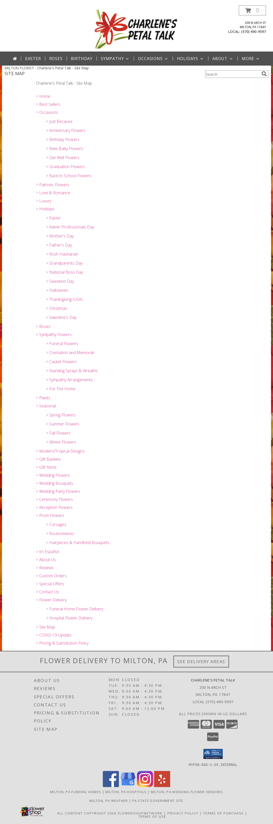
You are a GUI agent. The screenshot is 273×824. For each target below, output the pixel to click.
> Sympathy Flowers (54, 334)
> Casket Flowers (61, 361)
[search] (264, 74)
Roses (56, 58)
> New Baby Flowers (64, 148)
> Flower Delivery (51, 600)
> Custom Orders (51, 575)
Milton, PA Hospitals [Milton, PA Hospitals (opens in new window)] (126, 791)
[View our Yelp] (162, 785)
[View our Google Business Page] (128, 785)
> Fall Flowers (58, 433)
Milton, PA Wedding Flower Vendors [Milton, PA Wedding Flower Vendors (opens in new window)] (187, 791)
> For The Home (60, 389)
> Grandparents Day (64, 263)
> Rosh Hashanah (62, 254)
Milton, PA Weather (108, 800)
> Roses (43, 326)
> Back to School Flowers (69, 175)
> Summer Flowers (62, 424)
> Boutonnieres (60, 533)
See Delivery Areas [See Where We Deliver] (201, 661)
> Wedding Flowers (53, 475)
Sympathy (115, 58)
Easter (33, 58)
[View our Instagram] (145, 785)
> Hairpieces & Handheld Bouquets (77, 542)
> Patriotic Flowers (52, 184)
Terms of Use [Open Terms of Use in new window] (152, 816)
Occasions (153, 58)
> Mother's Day (60, 236)
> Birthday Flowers (62, 139)
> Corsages (56, 524)
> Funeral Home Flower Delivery (74, 609)
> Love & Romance (53, 193)
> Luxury (43, 201)
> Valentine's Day (61, 317)
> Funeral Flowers (62, 343)
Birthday (82, 58)
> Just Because (59, 121)
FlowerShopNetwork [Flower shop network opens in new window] (140, 813)
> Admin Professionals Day (70, 227)
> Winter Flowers (61, 442)
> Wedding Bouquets (54, 483)
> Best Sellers (48, 104)
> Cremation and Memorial (70, 352)
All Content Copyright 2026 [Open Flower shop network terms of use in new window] (86, 813)
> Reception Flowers (54, 507)
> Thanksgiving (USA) (64, 299)
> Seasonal (46, 406)
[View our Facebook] (111, 785)
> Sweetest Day (60, 281)
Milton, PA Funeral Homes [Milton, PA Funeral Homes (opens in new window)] (75, 791)
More (251, 58)
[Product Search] (232, 74)
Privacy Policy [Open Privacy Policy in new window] (182, 813)
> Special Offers (50, 584)
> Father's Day (59, 245)
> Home (43, 96)
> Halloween (57, 290)
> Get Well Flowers (62, 157)
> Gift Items (46, 467)
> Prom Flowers (50, 515)
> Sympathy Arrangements (69, 379)
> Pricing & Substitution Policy (62, 643)
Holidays (190, 58)
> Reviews (45, 567)
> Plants (43, 398)
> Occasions (47, 112)
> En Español (47, 551)
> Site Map (45, 627)
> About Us (46, 559)
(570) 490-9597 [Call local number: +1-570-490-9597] (253, 31)
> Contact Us (47, 592)
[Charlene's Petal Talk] (137, 28)
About (223, 58)
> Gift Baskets (48, 459)
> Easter (53, 218)
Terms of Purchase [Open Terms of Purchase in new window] (223, 813)
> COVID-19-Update (53, 635)
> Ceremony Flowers (54, 499)
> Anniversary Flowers (65, 130)
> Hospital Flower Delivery (69, 618)
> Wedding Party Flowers (58, 491)
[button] (252, 10)
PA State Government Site (158, 800)
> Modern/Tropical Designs (60, 451)
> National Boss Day (64, 272)
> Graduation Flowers (65, 166)
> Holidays (45, 209)
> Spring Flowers (61, 415)
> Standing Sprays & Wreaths (72, 370)
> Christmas (56, 308)
